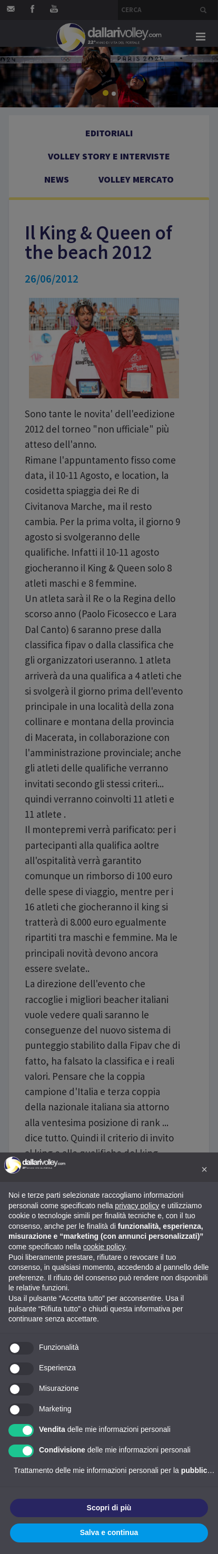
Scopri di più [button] (109, 1507)
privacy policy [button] (137, 1205)
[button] (204, 1169)
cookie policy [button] (104, 1246)
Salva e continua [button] (109, 1532)
